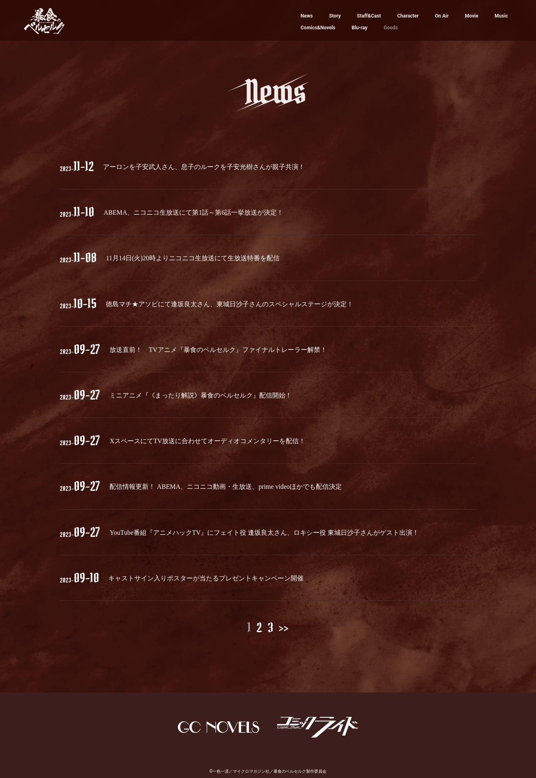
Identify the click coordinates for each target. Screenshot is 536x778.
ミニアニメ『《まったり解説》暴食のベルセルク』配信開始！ (200, 395)
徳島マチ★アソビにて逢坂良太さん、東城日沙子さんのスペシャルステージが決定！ (229, 304)
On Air (442, 16)
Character (408, 16)
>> (284, 627)
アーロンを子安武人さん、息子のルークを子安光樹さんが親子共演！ (204, 166)
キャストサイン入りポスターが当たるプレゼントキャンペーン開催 (206, 578)
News (307, 16)
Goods (391, 28)
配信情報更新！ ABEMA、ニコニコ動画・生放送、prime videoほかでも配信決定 (225, 486)
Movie (471, 16)
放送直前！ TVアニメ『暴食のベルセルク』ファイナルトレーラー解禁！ (217, 349)
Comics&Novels (318, 28)
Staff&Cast (369, 16)
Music (501, 16)
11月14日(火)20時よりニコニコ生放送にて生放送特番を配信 (192, 258)
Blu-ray (360, 28)
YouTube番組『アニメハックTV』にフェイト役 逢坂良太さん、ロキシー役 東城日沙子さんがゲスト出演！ (264, 532)
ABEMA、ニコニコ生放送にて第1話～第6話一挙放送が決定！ (193, 212)
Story (335, 16)
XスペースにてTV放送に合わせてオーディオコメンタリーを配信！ (207, 440)
